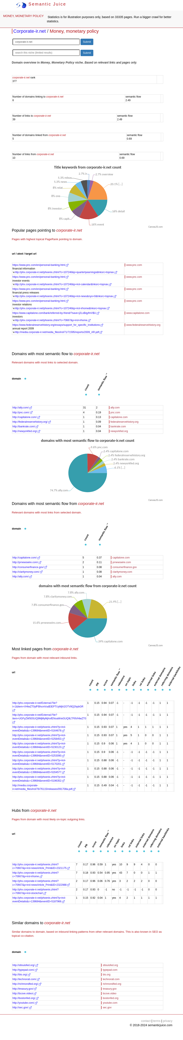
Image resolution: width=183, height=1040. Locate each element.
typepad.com (110, 969)
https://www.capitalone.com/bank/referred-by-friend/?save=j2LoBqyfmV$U (56, 313)
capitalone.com (119, 417)
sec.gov (107, 1007)
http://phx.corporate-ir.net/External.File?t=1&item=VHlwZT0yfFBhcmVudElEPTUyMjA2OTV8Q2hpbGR (48, 706)
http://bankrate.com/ (25, 426)
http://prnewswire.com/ (27, 562)
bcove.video (109, 993)
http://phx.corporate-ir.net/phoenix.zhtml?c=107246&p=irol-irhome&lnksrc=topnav (62, 308)
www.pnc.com (134, 265)
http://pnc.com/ (23, 412)
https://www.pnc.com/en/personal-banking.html (40, 265)
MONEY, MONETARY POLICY (23, 16)
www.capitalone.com (137, 313)
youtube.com (110, 1002)
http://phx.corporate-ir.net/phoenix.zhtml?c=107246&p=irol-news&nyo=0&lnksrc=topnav (65, 296)
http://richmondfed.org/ (27, 983)
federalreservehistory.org (125, 421)
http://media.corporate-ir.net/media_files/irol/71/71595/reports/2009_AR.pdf (58, 332)
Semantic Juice (41, 4)
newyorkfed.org (119, 431)
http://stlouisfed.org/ (25, 965)
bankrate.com (118, 426)
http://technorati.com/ (26, 979)
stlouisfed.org (110, 965)
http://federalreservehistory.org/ (32, 421)
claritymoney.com (122, 571)
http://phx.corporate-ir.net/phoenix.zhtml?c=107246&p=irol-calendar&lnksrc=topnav (63, 284)
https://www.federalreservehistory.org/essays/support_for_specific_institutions (58, 324)
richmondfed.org (112, 983)
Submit (87, 41)
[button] (25, 379)
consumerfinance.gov (124, 567)
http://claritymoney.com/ (28, 571)
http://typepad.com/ (25, 969)
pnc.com (115, 412)
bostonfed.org (110, 998)
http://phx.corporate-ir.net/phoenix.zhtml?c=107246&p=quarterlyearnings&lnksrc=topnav (66, 272)
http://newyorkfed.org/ (26, 431)
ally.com (115, 407)
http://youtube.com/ (25, 1002)
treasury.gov (109, 988)
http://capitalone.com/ (26, 417)
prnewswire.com (121, 562)
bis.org (106, 974)
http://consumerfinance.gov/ (30, 567)
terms (156, 1021)
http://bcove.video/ (25, 993)
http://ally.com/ (22, 407)
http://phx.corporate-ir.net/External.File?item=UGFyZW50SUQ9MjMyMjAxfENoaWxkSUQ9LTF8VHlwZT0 (49, 718)
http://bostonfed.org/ (25, 998)
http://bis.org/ (22, 974)
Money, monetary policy (74, 31)
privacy (167, 1021)
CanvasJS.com (155, 227)
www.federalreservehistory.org (143, 324)
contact (146, 1021)
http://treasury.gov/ (25, 988)
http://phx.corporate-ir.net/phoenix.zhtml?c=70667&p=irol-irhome (53, 320)
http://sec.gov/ (22, 1007)
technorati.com (111, 979)
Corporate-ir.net (29, 31)
